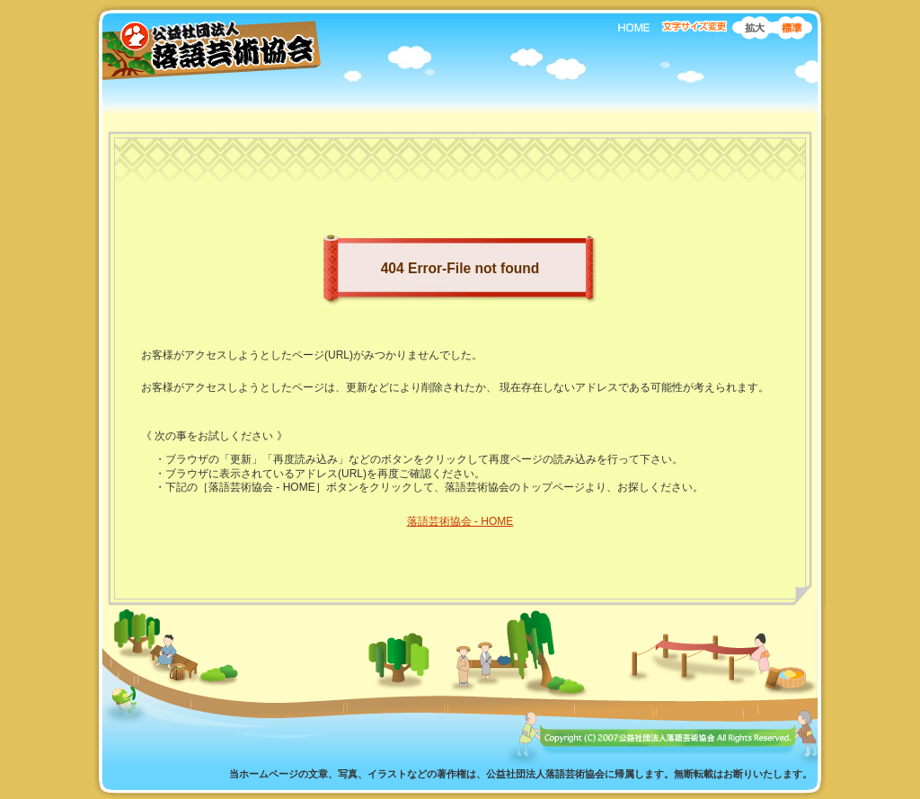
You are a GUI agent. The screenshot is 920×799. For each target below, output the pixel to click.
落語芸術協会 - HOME (460, 521)
